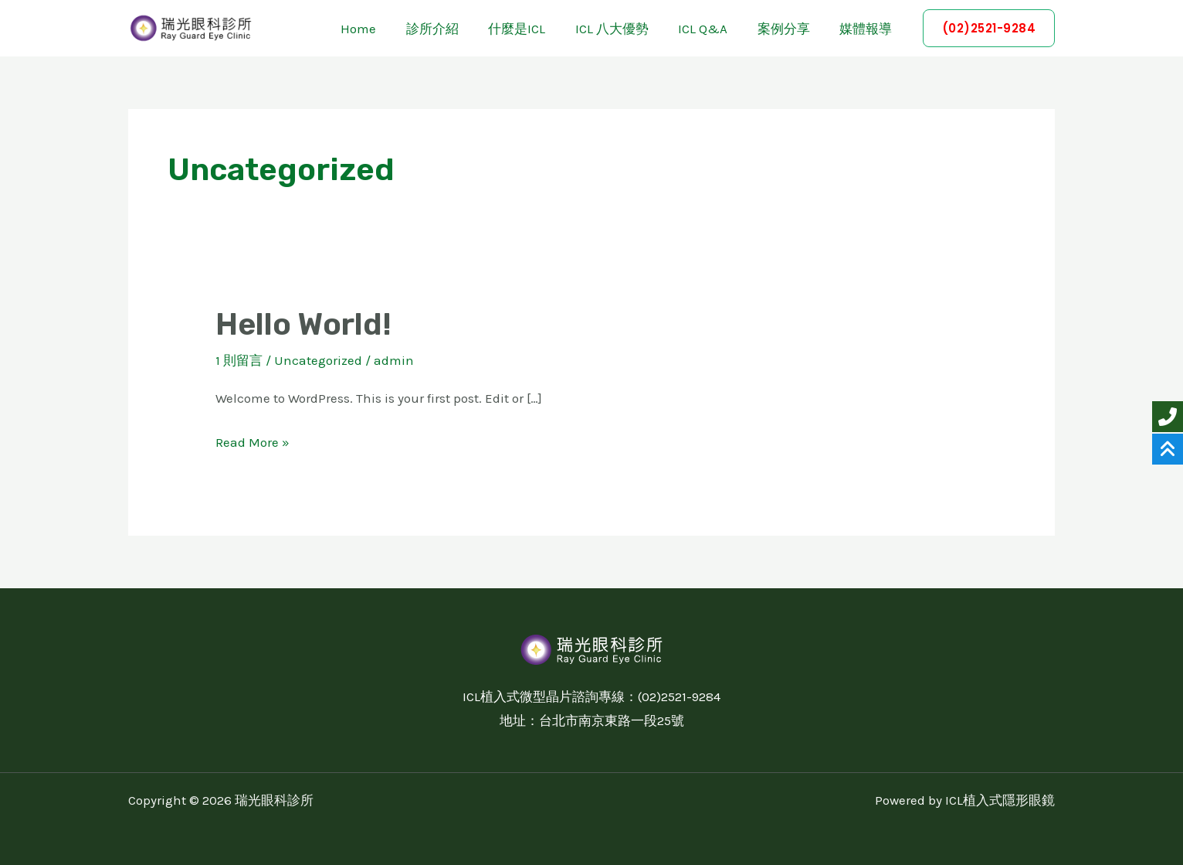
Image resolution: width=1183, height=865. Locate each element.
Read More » (252, 439)
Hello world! (305, 324)
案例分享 (789, 28)
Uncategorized (318, 360)
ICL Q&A (712, 28)
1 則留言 (239, 360)
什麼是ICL (532, 28)
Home (381, 28)
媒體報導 (868, 28)
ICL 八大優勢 (624, 28)
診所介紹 (451, 28)
